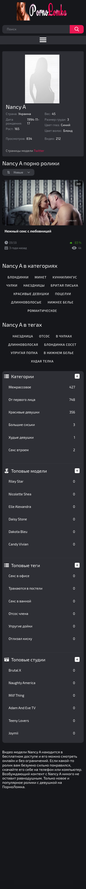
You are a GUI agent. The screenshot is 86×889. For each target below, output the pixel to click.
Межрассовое (42, 387)
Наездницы (34, 285)
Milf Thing (42, 695)
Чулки (11, 285)
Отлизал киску (42, 639)
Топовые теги (25, 565)
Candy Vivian (42, 544)
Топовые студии (28, 659)
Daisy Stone (42, 519)
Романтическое (42, 311)
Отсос (44, 336)
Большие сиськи (42, 425)
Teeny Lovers (42, 720)
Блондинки (18, 277)
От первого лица (42, 399)
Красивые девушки (42, 412)
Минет (41, 277)
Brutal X (42, 670)
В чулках (64, 336)
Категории (22, 376)
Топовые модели (29, 471)
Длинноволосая (23, 344)
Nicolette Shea (42, 494)
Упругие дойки (42, 626)
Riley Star (42, 481)
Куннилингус (65, 277)
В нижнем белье (59, 353)
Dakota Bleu (42, 532)
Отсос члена (42, 613)
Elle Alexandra (42, 506)
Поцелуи (63, 294)
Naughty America (42, 683)
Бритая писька (64, 285)
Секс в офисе (42, 576)
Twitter (39, 151)
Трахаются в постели (42, 588)
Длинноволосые (26, 302)
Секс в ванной (42, 601)
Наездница (23, 336)
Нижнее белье (61, 302)
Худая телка (42, 361)
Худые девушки (42, 437)
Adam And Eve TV (42, 708)
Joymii (42, 733)
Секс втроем (42, 450)
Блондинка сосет (60, 344)
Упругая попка (24, 353)
